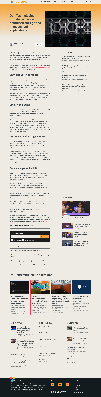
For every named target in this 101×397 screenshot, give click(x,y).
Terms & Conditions (79, 391)
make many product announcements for (39, 67)
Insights (63, 2)
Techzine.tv (69, 198)
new (38, 64)
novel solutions (25, 225)
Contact (76, 389)
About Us (76, 387)
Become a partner (79, 384)
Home (40, 2)
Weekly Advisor (29, 240)
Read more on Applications (33, 275)
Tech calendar (46, 323)
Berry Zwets (55, 312)
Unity (31, 225)
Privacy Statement (79, 392)
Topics (55, 2)
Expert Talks (17, 323)
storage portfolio (21, 69)
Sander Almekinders (14, 312)
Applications (17, 12)
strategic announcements (28, 64)
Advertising (77, 385)
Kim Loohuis (35, 312)
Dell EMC (16, 225)
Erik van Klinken (77, 310)
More (71, 2)
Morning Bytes (17, 240)
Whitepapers (73, 323)
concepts (46, 64)
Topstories (47, 2)
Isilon (20, 225)
